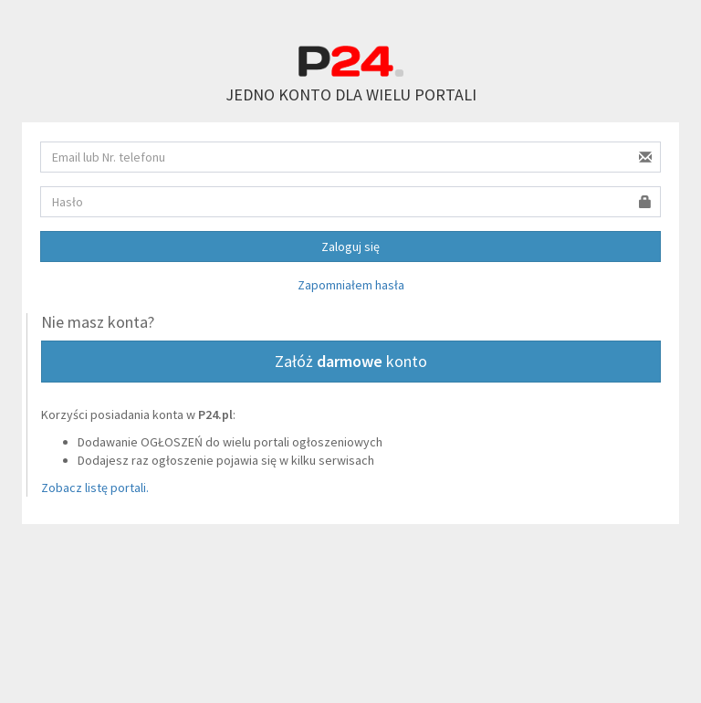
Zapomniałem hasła (351, 285)
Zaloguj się (350, 246)
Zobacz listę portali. (95, 487)
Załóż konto (351, 361)
